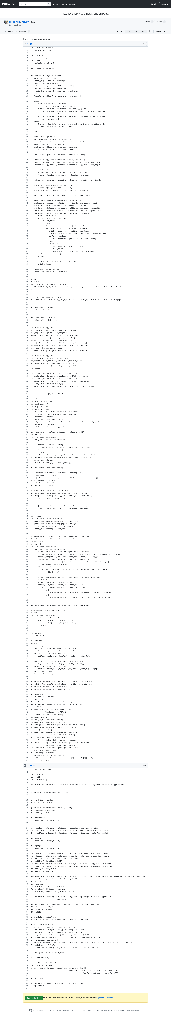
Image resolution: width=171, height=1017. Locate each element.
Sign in (154, 4)
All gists (56, 4)
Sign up (164, 4)
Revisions (23, 31)
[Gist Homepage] (9, 4)
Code (9, 31)
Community (81, 1010)
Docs (89, 1010)
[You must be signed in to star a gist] (149, 21)
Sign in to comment (104, 998)
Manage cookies (106, 1010)
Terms (51, 1010)
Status (73, 1010)
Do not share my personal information (128, 1010)
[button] (149, 31)
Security (66, 1010)
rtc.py (25, 21)
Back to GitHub (68, 4)
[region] (85, 404)
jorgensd (14, 21)
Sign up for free (34, 998)
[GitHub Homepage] (30, 1010)
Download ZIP (160, 31)
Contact (96, 1010)
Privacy (58, 1010)
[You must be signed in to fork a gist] (161, 21)
